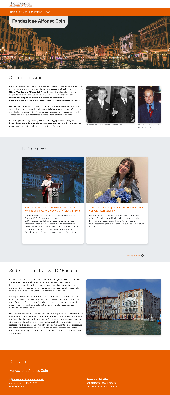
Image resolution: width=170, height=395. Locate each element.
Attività (23, 11)
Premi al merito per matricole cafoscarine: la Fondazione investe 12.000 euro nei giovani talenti (53, 209)
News (47, 11)
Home (13, 11)
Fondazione (35, 11)
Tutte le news (132, 255)
